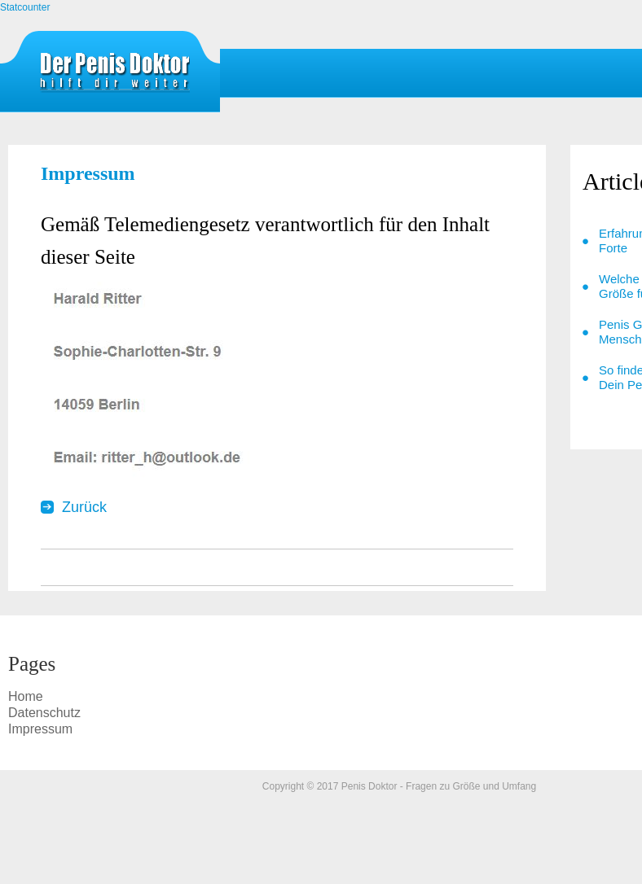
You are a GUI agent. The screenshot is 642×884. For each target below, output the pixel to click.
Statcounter (25, 7)
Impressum (114, 75)
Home (25, 696)
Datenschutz (44, 713)
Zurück (84, 507)
